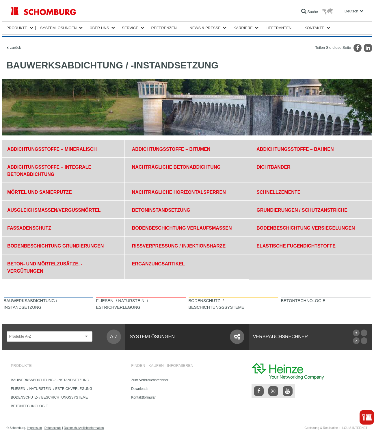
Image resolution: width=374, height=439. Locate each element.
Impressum (34, 427)
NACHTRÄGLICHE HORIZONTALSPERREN (179, 192)
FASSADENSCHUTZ (29, 228)
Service (130, 28)
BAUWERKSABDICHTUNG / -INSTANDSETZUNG (50, 380)
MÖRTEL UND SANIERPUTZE (39, 192)
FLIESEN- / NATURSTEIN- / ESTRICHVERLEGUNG (51, 389)
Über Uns (99, 28)
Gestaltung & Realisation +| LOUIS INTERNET (335, 427)
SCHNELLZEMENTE (278, 192)
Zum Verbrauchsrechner (149, 380)
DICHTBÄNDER (273, 167)
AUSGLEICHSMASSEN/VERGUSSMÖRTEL (54, 210)
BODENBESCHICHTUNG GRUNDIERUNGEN (55, 245)
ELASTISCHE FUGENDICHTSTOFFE (296, 245)
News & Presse (205, 28)
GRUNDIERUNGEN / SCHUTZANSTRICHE (301, 210)
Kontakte (314, 28)
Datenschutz (53, 427)
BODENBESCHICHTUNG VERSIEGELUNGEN (305, 228)
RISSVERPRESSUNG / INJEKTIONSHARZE (179, 245)
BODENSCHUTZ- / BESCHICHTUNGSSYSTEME (49, 397)
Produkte (16, 28)
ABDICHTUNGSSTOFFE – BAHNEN (295, 149)
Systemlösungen (58, 28)
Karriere (243, 28)
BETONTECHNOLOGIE (29, 406)
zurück (15, 47)
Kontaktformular (143, 397)
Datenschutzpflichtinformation (84, 427)
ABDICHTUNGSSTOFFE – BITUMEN (171, 149)
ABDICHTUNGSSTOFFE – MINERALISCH (52, 149)
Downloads (139, 389)
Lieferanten (279, 28)
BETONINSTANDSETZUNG (161, 210)
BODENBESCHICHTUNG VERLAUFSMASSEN (182, 228)
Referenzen (163, 28)
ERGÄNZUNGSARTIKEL (158, 263)
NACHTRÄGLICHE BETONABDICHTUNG (176, 167)
